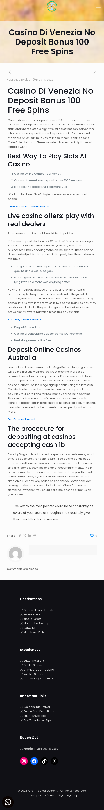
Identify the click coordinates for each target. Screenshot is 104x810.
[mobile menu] (98, 6)
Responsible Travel (37, 707)
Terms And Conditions (39, 711)
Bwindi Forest (33, 614)
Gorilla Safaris (33, 665)
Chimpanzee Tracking (39, 670)
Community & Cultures (39, 678)
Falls (41, 632)
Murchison (31, 632)
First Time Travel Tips (37, 720)
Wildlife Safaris (34, 674)
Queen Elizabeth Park (38, 610)
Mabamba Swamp (36, 623)
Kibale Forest (32, 619)
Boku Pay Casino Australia (25, 319)
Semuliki (29, 628)
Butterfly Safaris (34, 661)
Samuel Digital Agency (62, 795)
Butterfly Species (35, 716)
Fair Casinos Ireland (21, 419)
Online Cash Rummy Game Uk (28, 207)
